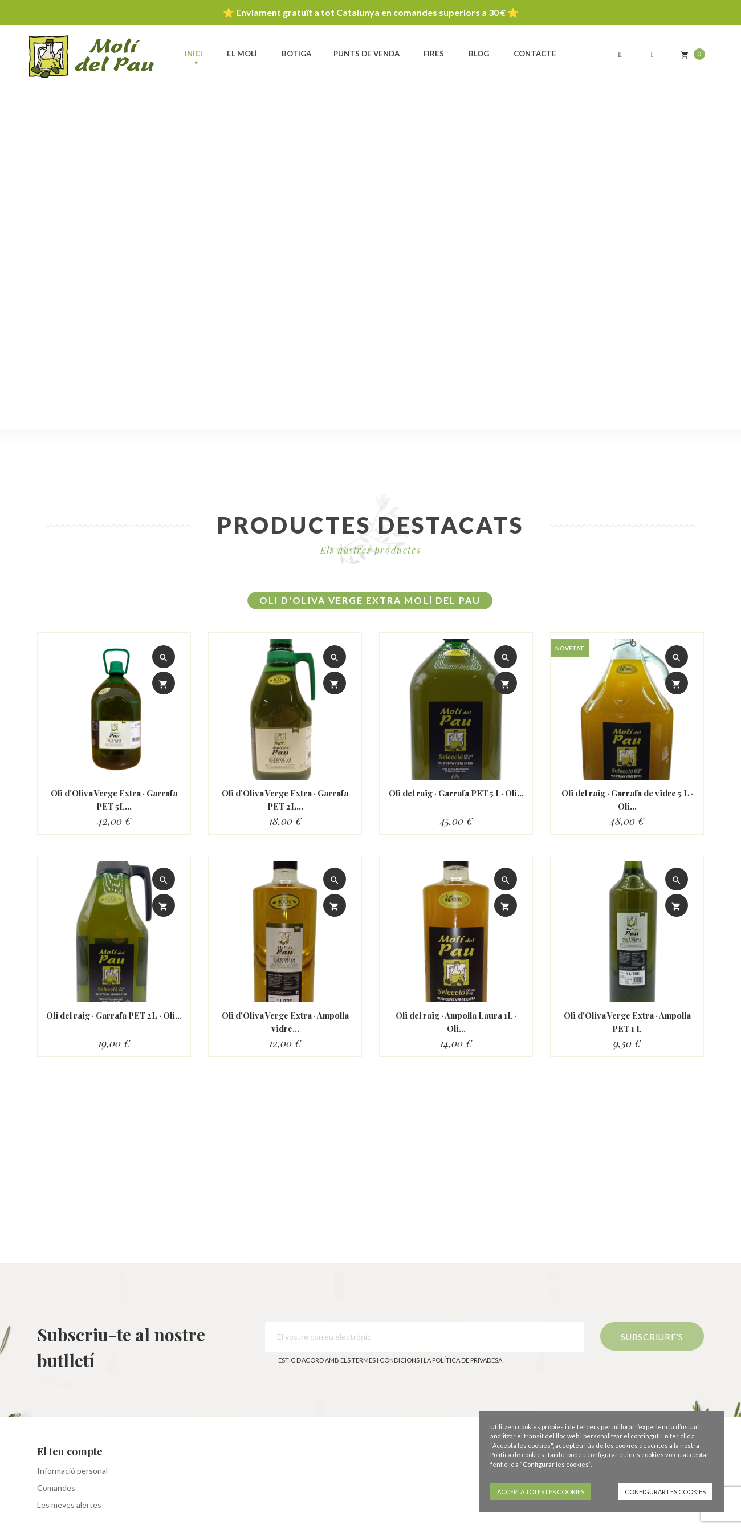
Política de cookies (517, 1454)
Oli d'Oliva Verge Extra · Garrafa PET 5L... (114, 799)
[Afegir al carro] (163, 683)
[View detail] (163, 656)
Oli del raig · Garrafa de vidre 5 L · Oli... (627, 799)
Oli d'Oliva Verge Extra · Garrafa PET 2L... (285, 799)
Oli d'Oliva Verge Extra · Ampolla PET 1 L (627, 1022)
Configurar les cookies (665, 1491)
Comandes (56, 1488)
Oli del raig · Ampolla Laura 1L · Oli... (456, 1022)
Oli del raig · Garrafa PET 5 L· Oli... (456, 799)
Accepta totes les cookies (540, 1491)
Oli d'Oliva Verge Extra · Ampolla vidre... (285, 1022)
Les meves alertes (69, 1505)
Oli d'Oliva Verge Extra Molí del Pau (370, 600)
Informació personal (72, 1470)
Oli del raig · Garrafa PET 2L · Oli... (114, 1022)
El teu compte (70, 1451)
